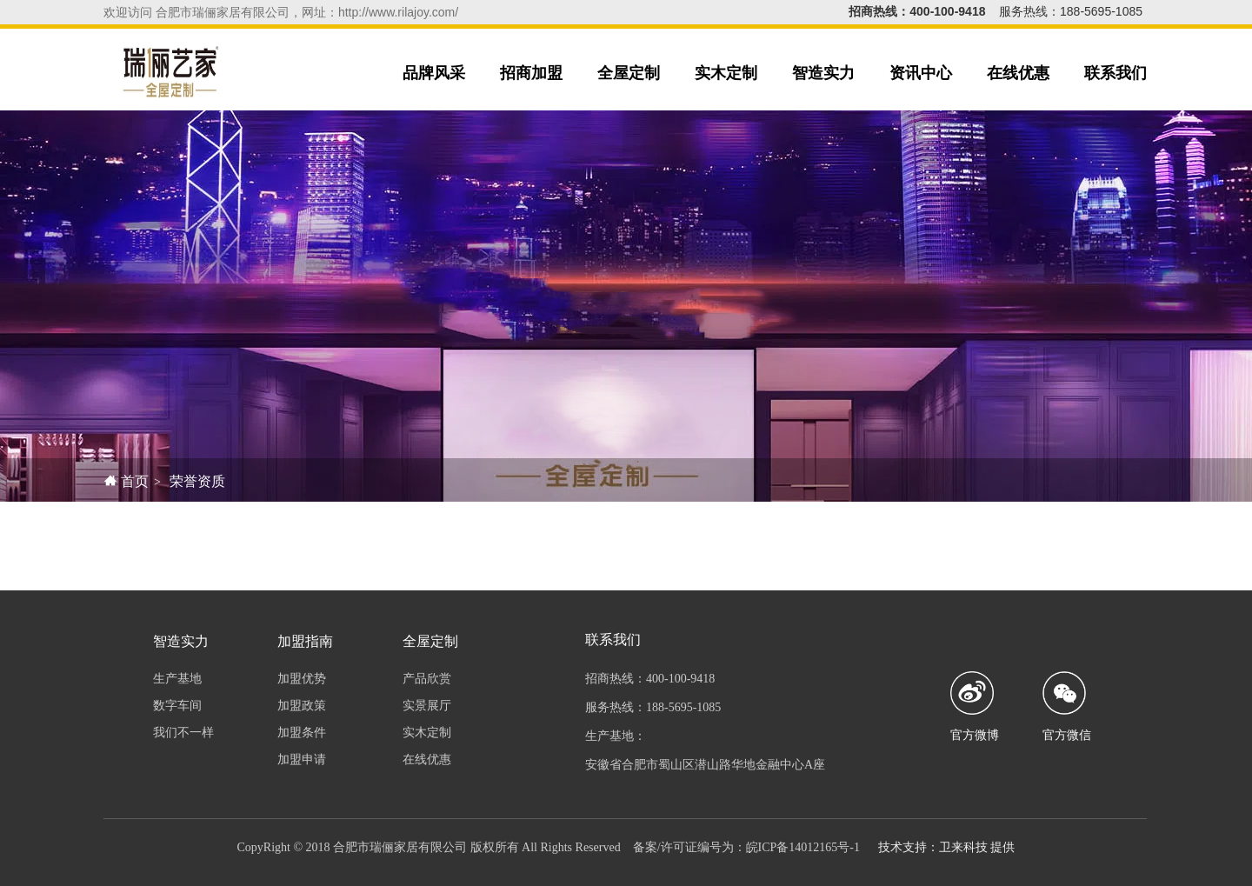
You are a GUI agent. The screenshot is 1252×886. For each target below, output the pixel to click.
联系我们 (1115, 73)
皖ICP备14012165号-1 (803, 847)
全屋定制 (628, 73)
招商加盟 (531, 73)
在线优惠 (1018, 73)
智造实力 (823, 73)
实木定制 (726, 73)
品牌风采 (434, 73)
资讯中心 (920, 73)
